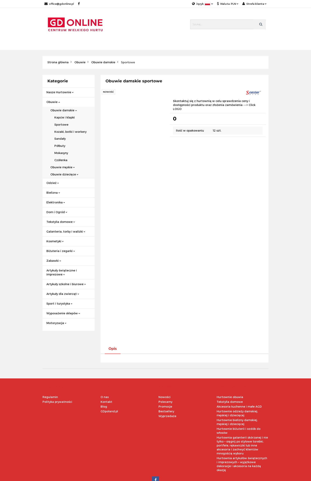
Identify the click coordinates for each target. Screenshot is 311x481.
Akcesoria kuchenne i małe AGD (239, 380)
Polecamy (165, 376)
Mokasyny (61, 153)
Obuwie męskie (62, 167)
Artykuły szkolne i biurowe (66, 284)
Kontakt (106, 376)
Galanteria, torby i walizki (65, 231)
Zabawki (53, 260)
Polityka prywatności (57, 376)
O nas (105, 371)
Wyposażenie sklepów (63, 313)
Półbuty (59, 145)
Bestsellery (166, 385)
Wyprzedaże (167, 390)
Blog (104, 380)
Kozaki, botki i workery (70, 131)
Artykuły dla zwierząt (62, 293)
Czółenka (60, 160)
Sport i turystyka (59, 303)
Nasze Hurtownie (60, 92)
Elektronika (55, 202)
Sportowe (61, 124)
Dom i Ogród (56, 212)
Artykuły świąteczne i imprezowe (61, 272)
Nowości (164, 371)
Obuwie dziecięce (64, 174)
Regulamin (50, 371)
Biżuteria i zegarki (60, 251)
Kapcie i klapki (64, 117)
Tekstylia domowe (60, 221)
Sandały (60, 138)
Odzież (52, 183)
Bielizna (53, 192)
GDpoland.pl (109, 385)
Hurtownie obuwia (230, 371)
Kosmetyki (55, 241)
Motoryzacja (56, 323)
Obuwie (53, 102)
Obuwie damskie (63, 110)
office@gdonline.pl (59, 3)
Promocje (165, 380)
